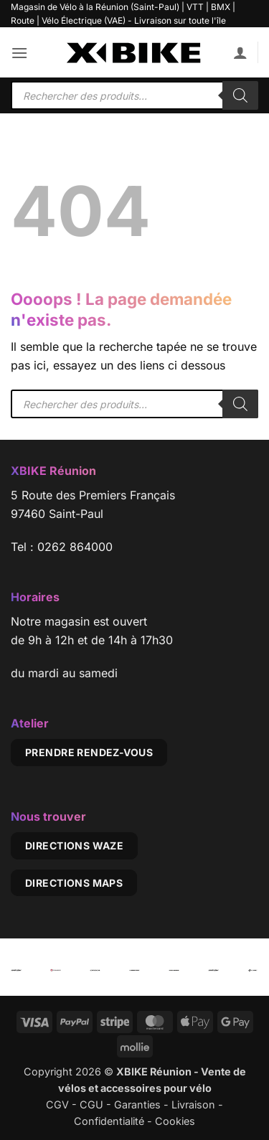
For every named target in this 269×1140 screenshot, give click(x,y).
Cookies (175, 1121)
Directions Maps (74, 883)
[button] (19, 52)
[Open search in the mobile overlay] (134, 95)
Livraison (193, 1104)
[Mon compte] (240, 52)
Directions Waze (74, 845)
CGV (57, 1104)
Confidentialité (109, 1121)
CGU (91, 1104)
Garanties (137, 1104)
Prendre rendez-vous (89, 752)
